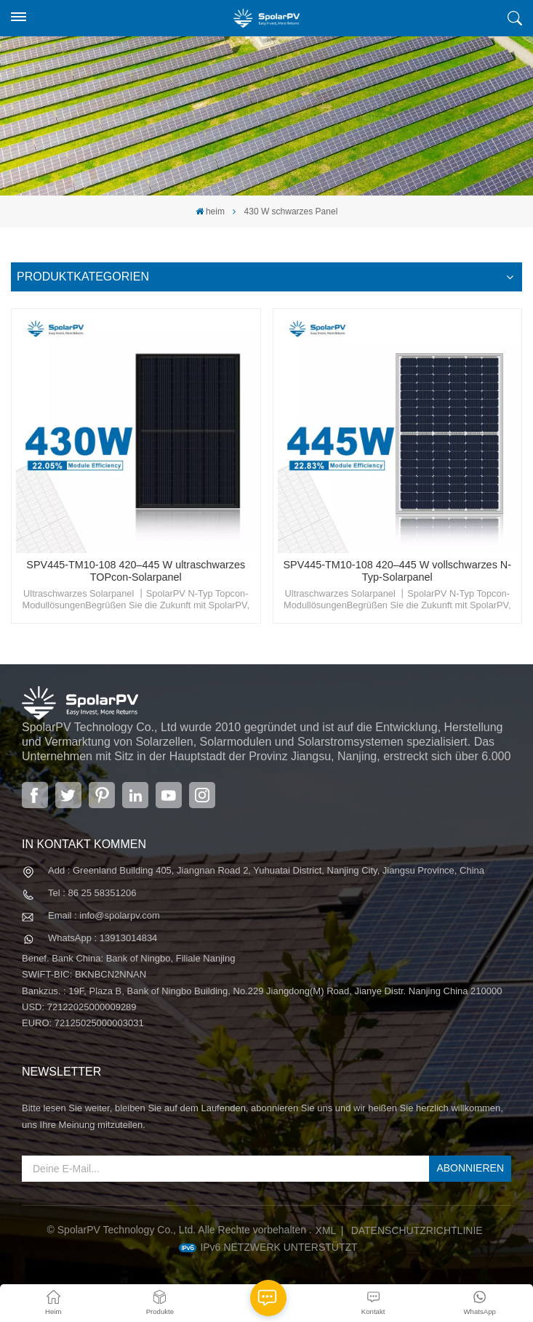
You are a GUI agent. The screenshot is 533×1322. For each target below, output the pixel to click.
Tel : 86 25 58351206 (92, 892)
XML (326, 1230)
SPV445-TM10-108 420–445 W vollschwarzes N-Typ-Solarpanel (397, 571)
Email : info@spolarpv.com (104, 915)
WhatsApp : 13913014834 (102, 937)
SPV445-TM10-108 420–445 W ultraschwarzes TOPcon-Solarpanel (135, 571)
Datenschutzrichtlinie (417, 1230)
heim (210, 211)
